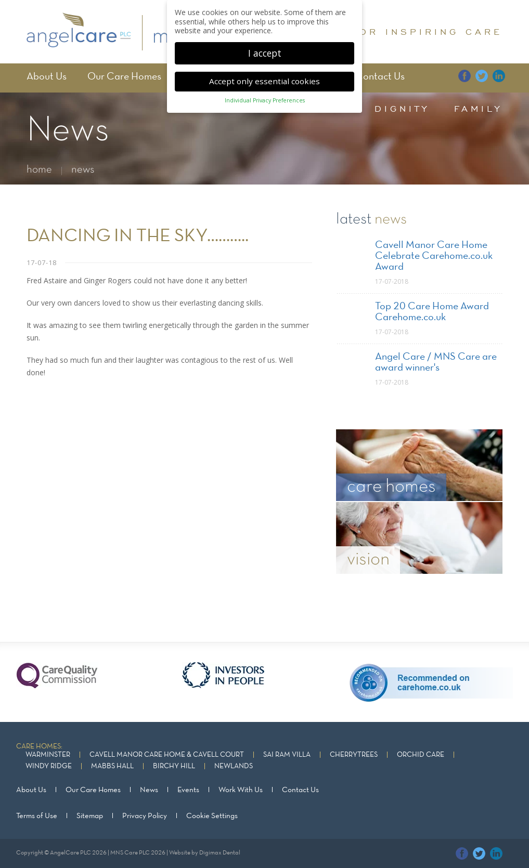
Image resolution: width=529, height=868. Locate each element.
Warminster (47, 755)
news (83, 170)
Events (188, 790)
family (478, 108)
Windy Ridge (48, 766)
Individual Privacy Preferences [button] (265, 96)
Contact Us (380, 77)
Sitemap (89, 816)
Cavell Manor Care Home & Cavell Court (166, 755)
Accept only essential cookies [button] (264, 76)
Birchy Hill (174, 766)
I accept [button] (264, 48)
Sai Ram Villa (287, 755)
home (39, 170)
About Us (47, 77)
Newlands (233, 766)
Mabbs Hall (112, 766)
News (149, 790)
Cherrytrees (354, 755)
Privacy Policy (144, 816)
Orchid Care (420, 755)
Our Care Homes (124, 77)
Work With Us (240, 790)
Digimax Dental (219, 853)
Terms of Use (36, 816)
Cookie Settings (212, 816)
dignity (402, 108)
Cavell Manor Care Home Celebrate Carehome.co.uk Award (434, 256)
